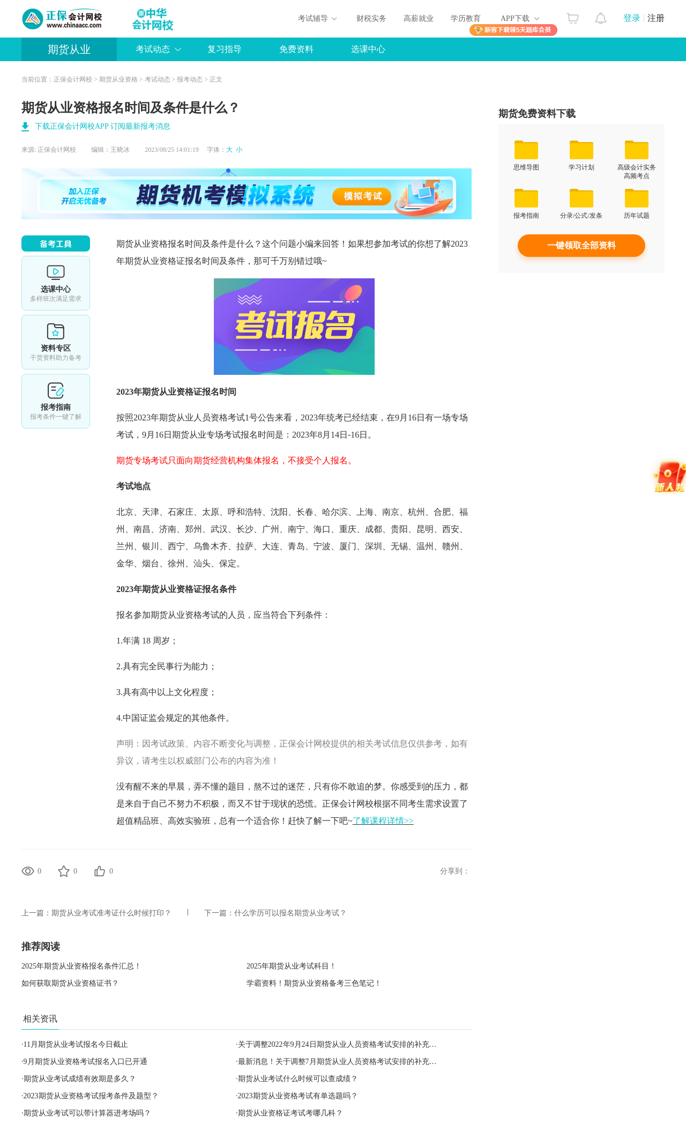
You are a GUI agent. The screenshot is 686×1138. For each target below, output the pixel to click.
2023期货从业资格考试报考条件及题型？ (91, 1096)
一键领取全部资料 (581, 245)
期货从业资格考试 (185, 614)
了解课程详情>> (383, 820)
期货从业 (69, 49)
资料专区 (56, 342)
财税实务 (371, 18)
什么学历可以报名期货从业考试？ (290, 913)
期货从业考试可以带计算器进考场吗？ (87, 1113)
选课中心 (368, 49)
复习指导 (224, 49)
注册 (656, 18)
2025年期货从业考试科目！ (292, 966)
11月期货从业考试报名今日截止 (76, 1044)
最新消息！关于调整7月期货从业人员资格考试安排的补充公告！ (345, 1062)
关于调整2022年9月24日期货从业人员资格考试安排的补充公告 (341, 1044)
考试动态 (153, 49)
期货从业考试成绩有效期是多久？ (80, 1079)
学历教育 (466, 18)
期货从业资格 (118, 79)
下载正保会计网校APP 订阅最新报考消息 (102, 126)
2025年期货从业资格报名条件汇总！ (81, 966)
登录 (631, 18)
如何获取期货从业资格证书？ (70, 983)
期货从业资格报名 (150, 243)
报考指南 (56, 401)
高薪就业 (419, 18)
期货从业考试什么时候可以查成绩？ (298, 1079)
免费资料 (296, 49)
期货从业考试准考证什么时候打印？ (111, 913)
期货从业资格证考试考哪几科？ (290, 1113)
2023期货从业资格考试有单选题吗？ (298, 1096)
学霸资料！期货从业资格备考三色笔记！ (314, 983)
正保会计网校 (73, 79)
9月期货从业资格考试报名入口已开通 (85, 1062)
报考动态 (190, 79)
